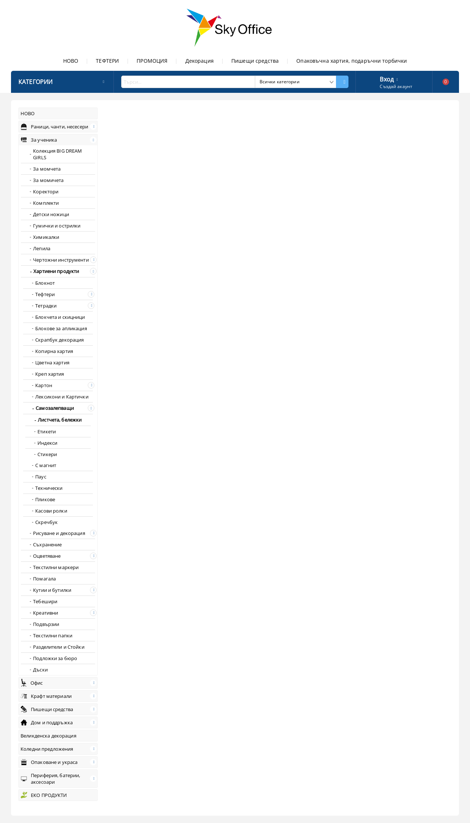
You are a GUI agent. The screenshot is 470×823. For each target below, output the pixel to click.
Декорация (199, 60)
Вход (387, 78)
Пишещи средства (255, 60)
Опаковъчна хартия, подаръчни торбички (351, 60)
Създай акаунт (396, 86)
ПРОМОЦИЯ (152, 60)
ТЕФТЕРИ (107, 60)
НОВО (71, 60)
